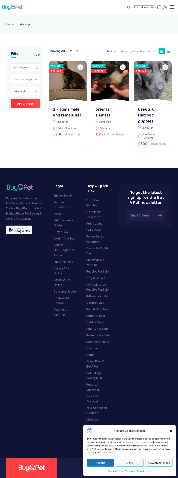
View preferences (159, 462)
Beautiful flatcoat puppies (147, 115)
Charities (92, 348)
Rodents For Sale (98, 335)
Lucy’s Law (60, 232)
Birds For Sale (95, 316)
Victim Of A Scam (65, 238)
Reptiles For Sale (97, 342)
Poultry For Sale (97, 328)
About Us (92, 419)
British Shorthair (67, 128)
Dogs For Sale (95, 278)
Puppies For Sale (97, 271)
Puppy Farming (63, 261)
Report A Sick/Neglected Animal (64, 250)
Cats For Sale (95, 302)
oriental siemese (103, 112)
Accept (100, 462)
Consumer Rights (65, 291)
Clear (37, 54)
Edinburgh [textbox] (20, 91)
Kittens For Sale (97, 296)
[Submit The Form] (160, 215)
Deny (129, 462)
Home (10, 24)
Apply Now (25, 103)
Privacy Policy (115, 471)
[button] (171, 430)
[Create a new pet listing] (144, 7)
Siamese (105, 128)
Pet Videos (93, 230)
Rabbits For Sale (97, 309)
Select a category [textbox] (24, 79)
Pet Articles (94, 223)
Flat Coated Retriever (149, 136)
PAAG (57, 213)
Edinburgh (62, 121)
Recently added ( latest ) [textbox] (135, 51)
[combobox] (25, 79)
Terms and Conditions (137, 471)
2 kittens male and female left (67, 112)
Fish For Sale (94, 322)
